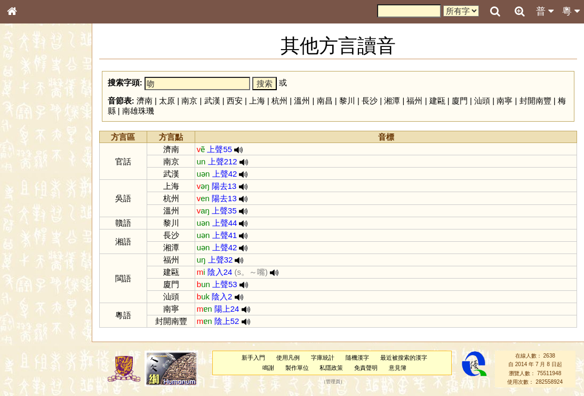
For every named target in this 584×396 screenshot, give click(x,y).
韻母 (36, 280)
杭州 (279, 100)
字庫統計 (322, 357)
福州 (414, 100)
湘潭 (392, 100)
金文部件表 (29, 172)
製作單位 (297, 368)
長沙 (370, 100)
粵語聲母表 (29, 219)
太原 (167, 100)
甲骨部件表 (29, 161)
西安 (235, 100)
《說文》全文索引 (39, 328)
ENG (47, 118)
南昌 (325, 100)
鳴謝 (268, 368)
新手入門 (253, 357)
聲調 (50, 280)
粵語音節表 (29, 209)
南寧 (505, 100)
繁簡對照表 (29, 357)
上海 (257, 100)
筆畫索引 (26, 152)
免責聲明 (366, 368)
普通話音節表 (32, 290)
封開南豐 (535, 100)
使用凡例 (288, 357)
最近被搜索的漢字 (403, 357)
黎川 (347, 100)
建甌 (437, 100)
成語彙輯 (26, 347)
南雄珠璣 (138, 110)
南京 (189, 100)
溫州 (302, 100)
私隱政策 (331, 368)
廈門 (460, 100)
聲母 (21, 280)
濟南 (145, 100)
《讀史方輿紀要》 (39, 338)
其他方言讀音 (32, 300)
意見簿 (397, 368)
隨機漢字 (357, 357)
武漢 (212, 100)
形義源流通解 (32, 181)
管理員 (333, 382)
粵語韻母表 (29, 229)
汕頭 (482, 100)
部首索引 (26, 142)
